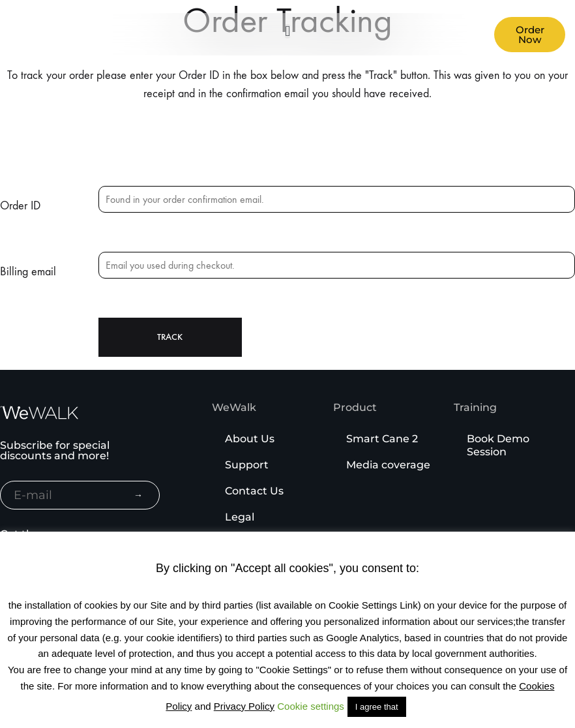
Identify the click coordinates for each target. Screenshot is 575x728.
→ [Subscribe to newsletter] (138, 495)
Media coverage (388, 465)
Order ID (20, 206)
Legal (239, 517)
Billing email (28, 272)
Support (247, 465)
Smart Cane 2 (382, 438)
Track (170, 336)
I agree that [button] (376, 707)
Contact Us (254, 491)
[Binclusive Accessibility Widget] (28, 687)
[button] (287, 31)
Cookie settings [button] (310, 706)
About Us (249, 438)
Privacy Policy (244, 706)
